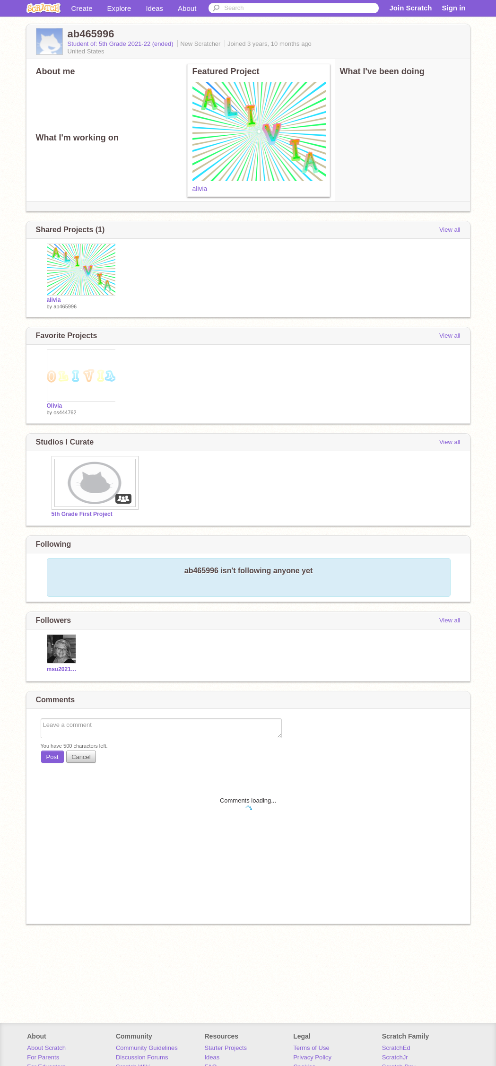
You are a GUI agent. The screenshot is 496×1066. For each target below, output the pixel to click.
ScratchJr (395, 1057)
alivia (200, 188)
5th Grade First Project (82, 514)
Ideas (154, 8)
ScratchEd (396, 1047)
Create (82, 8)
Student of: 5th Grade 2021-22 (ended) (121, 43)
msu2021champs (62, 669)
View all (450, 229)
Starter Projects (226, 1047)
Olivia (54, 405)
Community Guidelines (147, 1047)
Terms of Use (311, 1047)
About (187, 8)
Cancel (80, 756)
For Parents (43, 1057)
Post (52, 756)
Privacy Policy (312, 1057)
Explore (119, 8)
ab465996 (65, 306)
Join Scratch (410, 8)
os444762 (64, 412)
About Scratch (46, 1047)
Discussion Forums (142, 1057)
